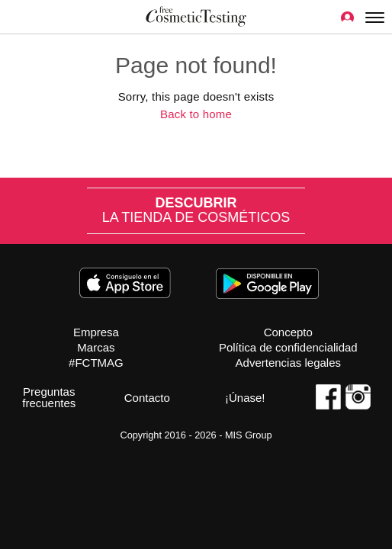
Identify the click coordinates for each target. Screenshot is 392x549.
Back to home (196, 114)
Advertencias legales (288, 362)
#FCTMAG (96, 362)
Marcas (95, 347)
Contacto (147, 397)
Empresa (96, 332)
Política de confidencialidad (288, 347)
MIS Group (248, 435)
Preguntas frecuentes (49, 397)
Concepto (288, 332)
